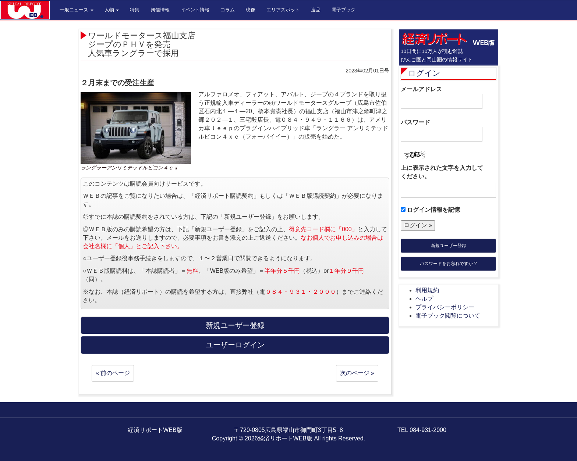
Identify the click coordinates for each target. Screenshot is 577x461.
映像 (250, 9)
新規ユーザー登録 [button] (235, 325)
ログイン (424, 73)
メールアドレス (441, 97)
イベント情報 (195, 9)
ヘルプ (424, 299)
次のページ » (357, 373)
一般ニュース (76, 9)
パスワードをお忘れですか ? (448, 263)
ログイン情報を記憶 (430, 210)
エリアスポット (283, 9)
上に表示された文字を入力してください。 (442, 172)
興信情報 (160, 9)
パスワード (441, 130)
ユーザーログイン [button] (235, 345)
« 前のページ (113, 373)
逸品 (316, 9)
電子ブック (343, 9)
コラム (227, 9)
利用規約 (427, 290)
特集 (134, 9)
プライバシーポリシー (444, 307)
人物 (112, 9)
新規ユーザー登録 (448, 245)
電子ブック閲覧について (447, 315)
